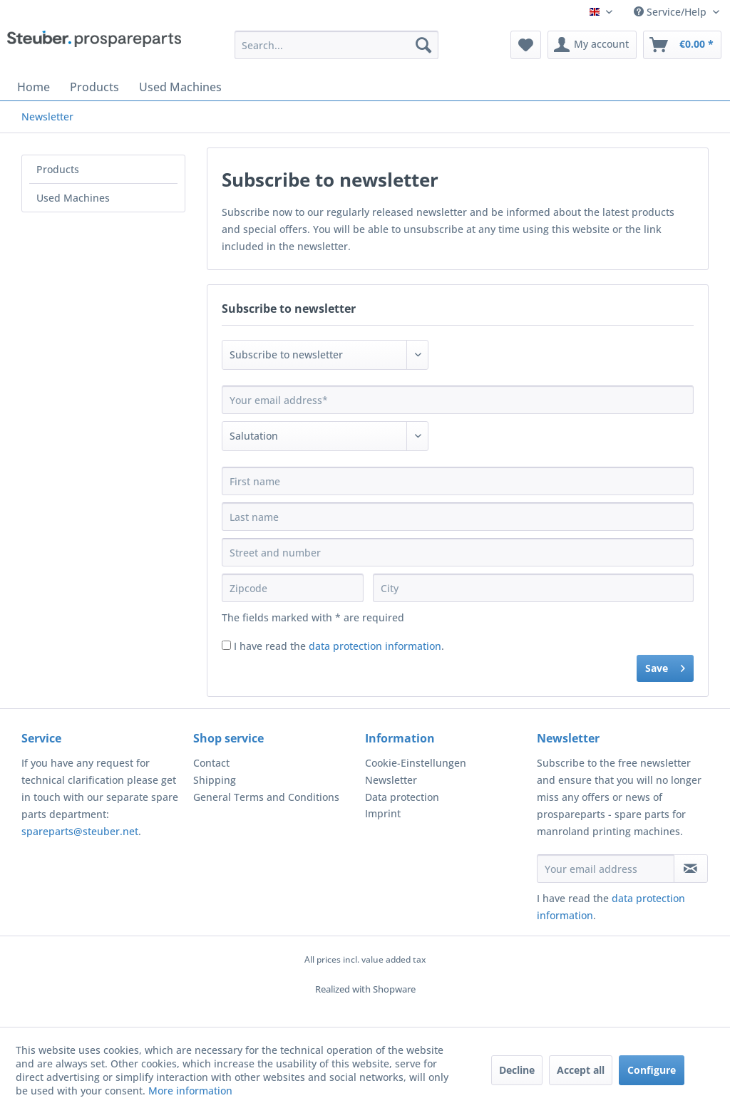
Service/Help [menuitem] (671, 12)
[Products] (94, 86)
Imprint (383, 813)
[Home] (33, 86)
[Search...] (337, 45)
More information (190, 1090)
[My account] (592, 45)
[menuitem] (337, 45)
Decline (517, 1070)
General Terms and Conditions (266, 797)
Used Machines (73, 198)
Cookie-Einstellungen (415, 763)
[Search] (423, 45)
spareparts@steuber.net (79, 831)
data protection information (375, 646)
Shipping (214, 780)
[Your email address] (605, 868)
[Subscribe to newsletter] (691, 868)
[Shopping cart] (682, 45)
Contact (211, 763)
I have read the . (339, 646)
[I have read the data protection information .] (226, 645)
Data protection (402, 797)
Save (665, 666)
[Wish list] (525, 45)
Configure (651, 1070)
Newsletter (391, 780)
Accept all (581, 1070)
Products (57, 169)
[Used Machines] (180, 86)
